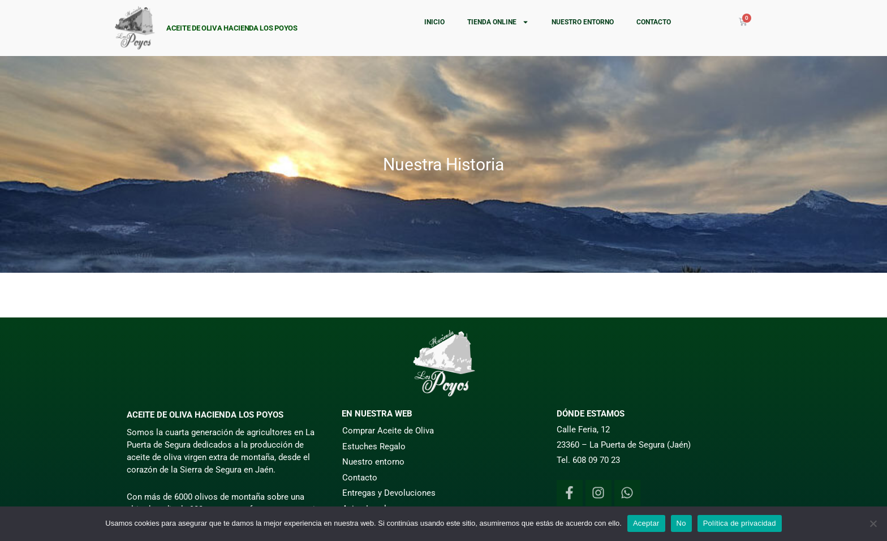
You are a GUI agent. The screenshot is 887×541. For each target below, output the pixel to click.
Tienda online (498, 22)
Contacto (653, 22)
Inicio (434, 22)
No (681, 523)
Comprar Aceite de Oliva (388, 431)
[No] (873, 523)
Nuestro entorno (583, 22)
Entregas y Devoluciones (389, 493)
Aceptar (646, 523)
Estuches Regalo (374, 446)
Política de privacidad (739, 523)
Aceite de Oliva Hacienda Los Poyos (232, 28)
